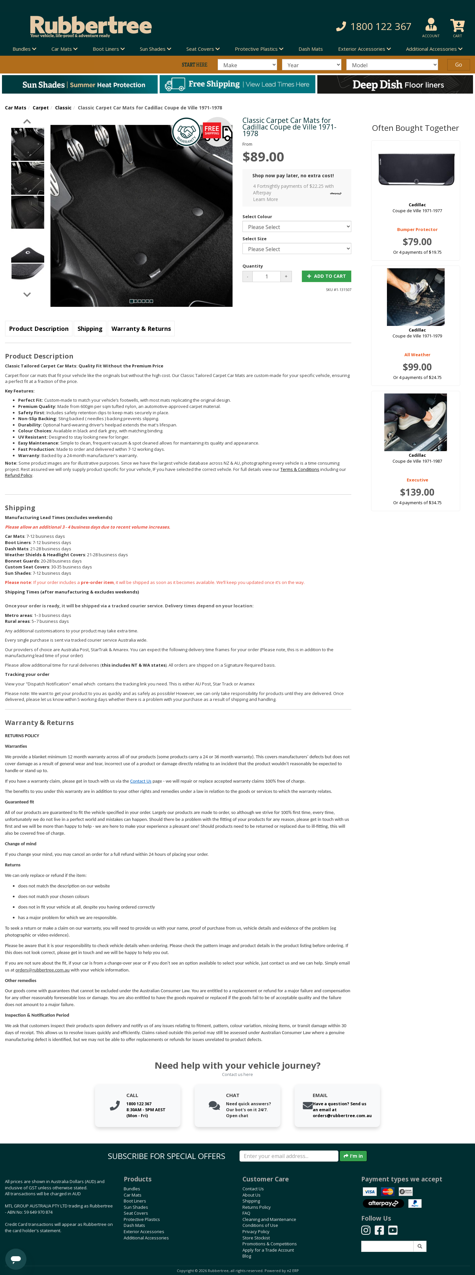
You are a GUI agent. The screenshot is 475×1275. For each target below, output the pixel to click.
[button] (339, 26)
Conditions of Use (260, 1225)
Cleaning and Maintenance (269, 1219)
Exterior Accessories (144, 1231)
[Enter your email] (288, 1156)
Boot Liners (135, 1201)
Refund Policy (18, 475)
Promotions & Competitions (269, 1244)
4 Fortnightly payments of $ (299, 192)
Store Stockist (256, 1238)
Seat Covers (136, 1213)
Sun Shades (136, 1207)
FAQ (246, 1213)
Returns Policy (256, 1207)
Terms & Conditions (299, 469)
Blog (246, 1256)
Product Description (39, 329)
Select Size (254, 239)
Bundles (132, 1189)
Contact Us (140, 781)
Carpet (41, 107)
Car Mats (15, 107)
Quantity (252, 266)
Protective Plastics (142, 1219)
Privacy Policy (255, 1231)
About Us (251, 1195)
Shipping (90, 329)
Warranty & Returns (141, 329)
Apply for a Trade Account (268, 1250)
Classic (63, 107)
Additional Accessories (146, 1238)
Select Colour (257, 216)
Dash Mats (311, 48)
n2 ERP (293, 1270)
